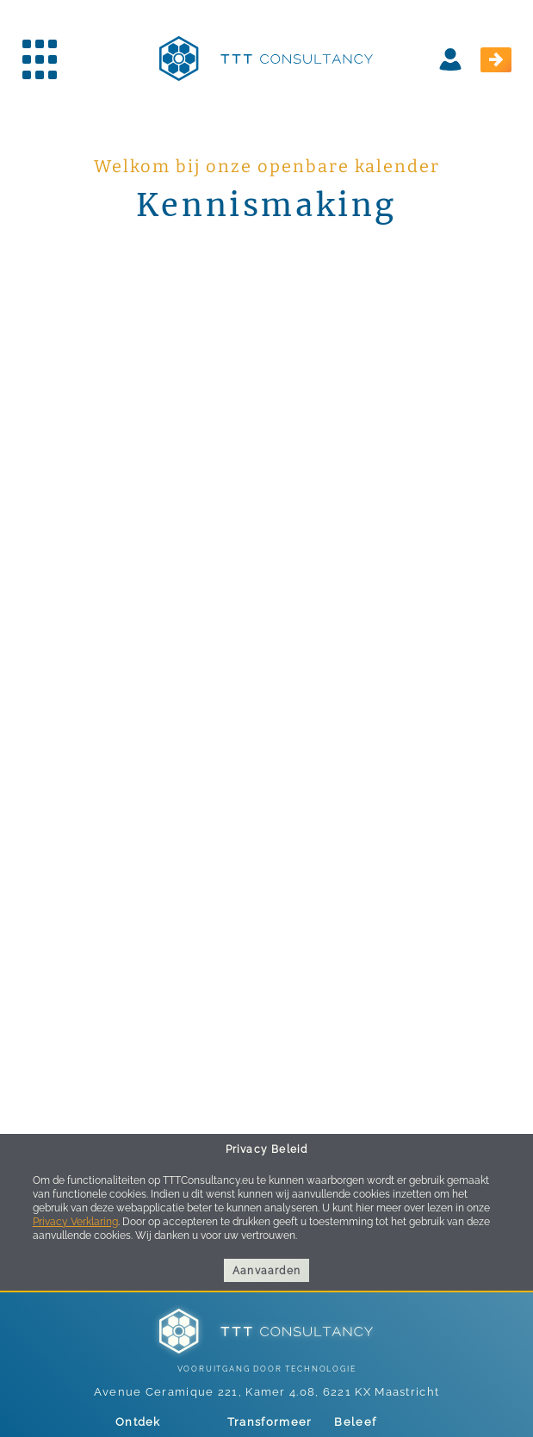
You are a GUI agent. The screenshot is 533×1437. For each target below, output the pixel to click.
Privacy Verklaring (75, 1222)
